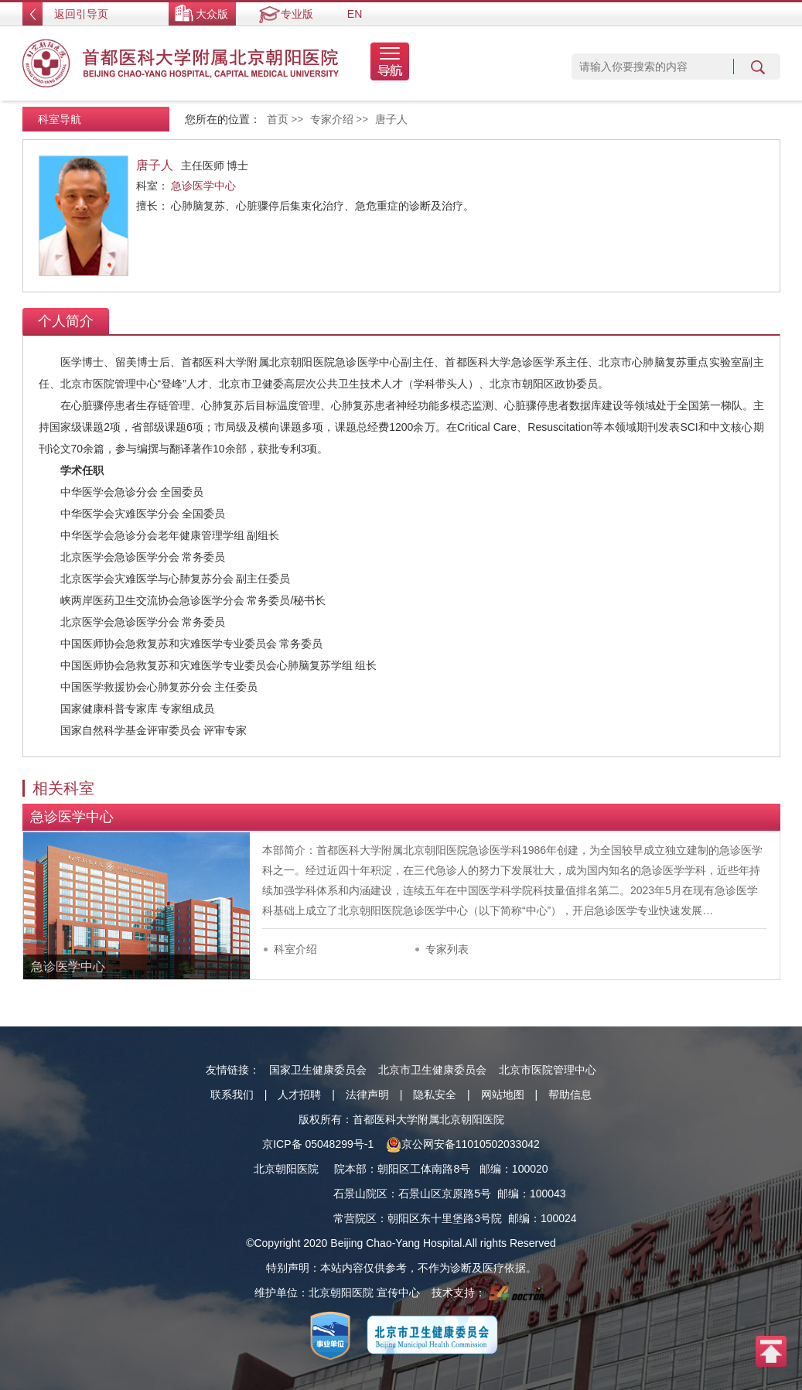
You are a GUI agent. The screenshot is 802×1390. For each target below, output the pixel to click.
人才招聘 (299, 1094)
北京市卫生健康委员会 (432, 1070)
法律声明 (367, 1094)
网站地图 (502, 1094)
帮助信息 (570, 1094)
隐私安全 (434, 1094)
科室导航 (59, 119)
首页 (277, 119)
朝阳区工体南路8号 (423, 1169)
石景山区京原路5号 (444, 1193)
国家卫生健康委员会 (318, 1070)
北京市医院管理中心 (547, 1070)
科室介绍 (295, 949)
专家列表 (447, 949)
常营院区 (355, 1218)
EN (354, 14)
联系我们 (232, 1094)
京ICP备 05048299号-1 (318, 1144)
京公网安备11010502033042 (463, 1144)
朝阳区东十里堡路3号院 (444, 1218)
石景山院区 (360, 1193)
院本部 (350, 1169)
